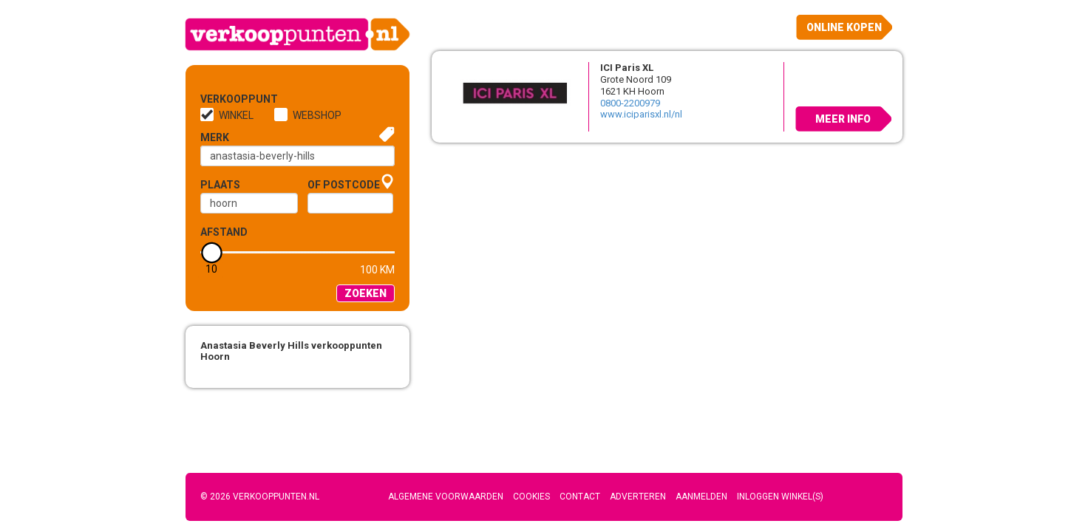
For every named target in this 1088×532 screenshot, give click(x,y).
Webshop (317, 115)
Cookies (531, 496)
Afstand (224, 232)
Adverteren (638, 496)
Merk (214, 137)
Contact (580, 496)
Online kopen (844, 27)
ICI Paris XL (626, 67)
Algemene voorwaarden (445, 496)
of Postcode (343, 185)
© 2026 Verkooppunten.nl (259, 496)
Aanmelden (701, 496)
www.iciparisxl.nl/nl (641, 114)
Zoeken (365, 293)
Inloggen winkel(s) (780, 496)
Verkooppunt (224, 99)
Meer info (843, 119)
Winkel (236, 115)
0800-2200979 (630, 103)
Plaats (220, 185)
